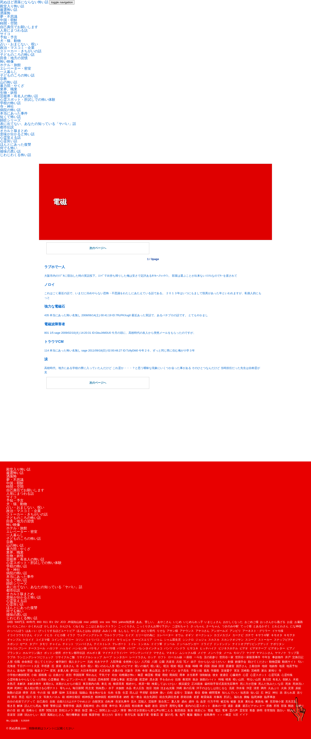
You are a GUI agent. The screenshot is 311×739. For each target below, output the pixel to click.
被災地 (225, 701)
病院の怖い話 (10, 110)
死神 (10, 688)
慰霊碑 (143, 679)
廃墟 (157, 675)
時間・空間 (8, 23)
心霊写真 (274, 675)
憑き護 (153, 679)
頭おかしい (31, 714)
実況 (237, 670)
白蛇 (170, 692)
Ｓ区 (235, 714)
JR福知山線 (74, 622)
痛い (162, 692)
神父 (268, 692)
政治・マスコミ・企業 (17, 47)
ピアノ (291, 648)
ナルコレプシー (17, 648)
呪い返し (156, 666)
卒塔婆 (45, 666)
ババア (131, 648)
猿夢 (54, 692)
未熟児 (11, 683)
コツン (79, 639)
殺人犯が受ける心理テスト (41, 688)
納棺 (126, 697)
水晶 (129, 688)
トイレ (132, 644)
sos (108, 622)
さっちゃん (197, 626)
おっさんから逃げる (272, 622)
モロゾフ (239, 652)
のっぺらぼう (15, 630)
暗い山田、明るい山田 (247, 679)
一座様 (188, 657)
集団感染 (180, 710)
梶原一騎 (144, 683)
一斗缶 (198, 657)
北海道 (11, 666)
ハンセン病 (80, 648)
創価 (230, 661)
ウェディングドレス (89, 635)
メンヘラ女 (215, 652)
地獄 (264, 666)
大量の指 (117, 670)
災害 (291, 688)
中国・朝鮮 (8, 20)
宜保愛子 (226, 670)
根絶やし (131, 683)
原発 (58, 666)
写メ (186, 661)
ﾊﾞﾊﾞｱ (244, 714)
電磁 (210, 710)
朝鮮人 (287, 679)
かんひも (65, 626)
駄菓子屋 (143, 714)
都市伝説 (7, 127)
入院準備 (115, 661)
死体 (288, 683)
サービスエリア (142, 639)
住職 (17, 661)
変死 (53, 670)
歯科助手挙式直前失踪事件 (221, 683)
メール (228, 652)
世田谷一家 (226, 657)
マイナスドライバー (115, 652)
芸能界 (152, 701)
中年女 (266, 657)
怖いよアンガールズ (73, 679)
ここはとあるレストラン (101, 626)
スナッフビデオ (284, 639)
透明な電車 (176, 705)
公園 (162, 661)
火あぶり (273, 688)
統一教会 (136, 697)
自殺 (52, 701)
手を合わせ (167, 679)
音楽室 (11, 714)
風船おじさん (55, 714)
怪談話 (92, 679)
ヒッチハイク (208, 648)
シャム (158, 639)
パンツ (168, 648)
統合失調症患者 (169, 697)
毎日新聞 (78, 688)
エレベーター (165, 635)
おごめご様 (251, 622)
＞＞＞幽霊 (224, 714)
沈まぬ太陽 (167, 688)
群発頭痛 (186, 697)
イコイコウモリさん (19, 635)
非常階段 (269, 710)
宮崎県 (255, 670)
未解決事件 (34, 683)
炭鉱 (298, 688)
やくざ (135, 630)
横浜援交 (184, 683)
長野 (41, 710)
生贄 (118, 692)
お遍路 (298, 622)
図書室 (230, 666)
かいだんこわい (17, 626)
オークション (203, 635)
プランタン (14, 652)
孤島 (206, 670)
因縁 (214, 666)
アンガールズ (219, 630)
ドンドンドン (222, 644)
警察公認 (55, 705)
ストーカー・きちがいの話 (20, 51)
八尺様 (145, 661)
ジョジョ (201, 639)
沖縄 (179, 688)
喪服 (188, 666)
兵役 (179, 661)
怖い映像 (7, 61)
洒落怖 (5, 13)
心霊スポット (258, 675)
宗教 (3, 79)
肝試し (228, 697)
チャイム (55, 644)
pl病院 (94, 622)
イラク (71, 635)
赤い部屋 (101, 705)
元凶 (90, 661)
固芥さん (241, 666)
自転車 (109, 701)
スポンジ (12, 644)
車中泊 (113, 705)
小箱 (34, 675)
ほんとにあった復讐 (15, 144)
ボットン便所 (52, 652)
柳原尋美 (118, 683)
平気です (104, 675)
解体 (20, 705)
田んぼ (134, 692)
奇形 (145, 670)
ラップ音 (293, 652)
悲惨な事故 (118, 679)
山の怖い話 (8, 82)
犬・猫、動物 (10, 41)
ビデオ (244, 648)
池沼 (149, 688)
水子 (111, 688)
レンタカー (121, 657)
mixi (86, 622)
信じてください (44, 661)
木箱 (295, 679)
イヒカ (48, 635)
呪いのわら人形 (105, 666)
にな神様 (295, 626)
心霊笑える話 (10, 137)
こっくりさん (126, 626)
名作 (83, 666)
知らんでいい (230, 692)
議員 (79, 705)
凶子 (193, 661)
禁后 (14, 697)
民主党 (90, 688)
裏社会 (249, 701)
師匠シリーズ (10, 120)
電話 (218, 710)
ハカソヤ (52, 648)
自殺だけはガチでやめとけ (74, 701)
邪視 (276, 705)
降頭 (77, 710)
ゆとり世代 (148, 630)
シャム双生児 (172, 639)
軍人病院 (124, 705)
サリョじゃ (124, 639)
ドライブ (206, 644)
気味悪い (101, 688)
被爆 (233, 701)
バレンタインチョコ (149, 648)
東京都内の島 (91, 683)
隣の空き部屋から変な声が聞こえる (150, 710)
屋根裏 (42, 675)
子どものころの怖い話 (17, 54)
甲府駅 (144, 692)
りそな (161, 630)
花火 (133, 701)
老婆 (196, 697)
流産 (232, 688)
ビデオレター (276, 648)
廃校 (165, 675)
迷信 (155, 705)
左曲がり (58, 675)
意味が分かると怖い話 (17, 134)
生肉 (110, 692)
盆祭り (178, 692)
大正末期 (104, 670)
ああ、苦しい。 (146, 622)
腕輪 (246, 697)
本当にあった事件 (14, 113)
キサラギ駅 (262, 635)
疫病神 (154, 692)
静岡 (259, 710)
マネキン (172, 652)
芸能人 (142, 701)
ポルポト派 (94, 652)
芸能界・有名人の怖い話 (19, 96)
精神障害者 (115, 697)
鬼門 (182, 714)
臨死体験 (256, 697)
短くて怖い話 (10, 117)
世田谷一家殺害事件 (247, 657)
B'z (51, 622)
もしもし (123, 630)
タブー (33, 644)
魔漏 (189, 714)
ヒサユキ (192, 648)
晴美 (228, 679)
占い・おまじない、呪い (19, 44)
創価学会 (240, 661)
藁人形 (175, 701)
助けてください (258, 661)
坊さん (11, 670)
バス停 (121, 648)
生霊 (125, 692)
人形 (10, 661)
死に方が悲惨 (248, 683)
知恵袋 (244, 692)
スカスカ (213, 639)
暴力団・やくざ (12, 86)
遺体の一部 (219, 705)
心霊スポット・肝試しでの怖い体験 (27, 99)
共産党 (170, 661)
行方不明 (213, 701)
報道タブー (42, 670)
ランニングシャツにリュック (35, 657)
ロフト (162, 657)
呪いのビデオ (124, 666)
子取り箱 (196, 670)
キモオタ (276, 635)
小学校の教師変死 (18, 675)
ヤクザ (250, 652)
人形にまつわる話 (14, 30)
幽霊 (140, 675)
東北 (104, 683)
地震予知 (292, 666)
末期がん (48, 683)
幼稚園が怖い (127, 675)
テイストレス (102, 644)
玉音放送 (72, 692)
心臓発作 (235, 675)
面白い (281, 710)
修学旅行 (61, 661)
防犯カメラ (66, 710)
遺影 (230, 705)
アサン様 (172, 630)
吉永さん (68, 666)
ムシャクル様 (187, 652)
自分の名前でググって (21, 701)
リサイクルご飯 (65, 657)
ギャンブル (14, 639)
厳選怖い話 (8, 9)
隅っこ (93, 710)
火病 (284, 688)
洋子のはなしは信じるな (211, 688)
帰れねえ (91, 675)
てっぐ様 (246, 626)
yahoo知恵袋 (127, 622)
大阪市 (129, 670)
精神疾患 (87, 697)
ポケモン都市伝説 (74, 652)
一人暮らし (8, 72)
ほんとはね (84, 630)
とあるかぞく (261, 626)
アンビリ (235, 630)
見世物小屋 (277, 701)
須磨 (20, 714)
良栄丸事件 (122, 701)
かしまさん (51, 626)
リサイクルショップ (89, 657)
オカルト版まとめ (14, 130)
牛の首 (41, 692)
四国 (207, 666)
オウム (179, 635)
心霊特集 (287, 675)
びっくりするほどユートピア (56, 630)
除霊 (85, 710)
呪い (90, 666)
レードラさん (137, 657)
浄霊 (249, 688)
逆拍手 (163, 705)
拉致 (178, 679)
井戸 (288, 657)
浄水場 (240, 688)
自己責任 (42, 701)
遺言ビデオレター (253, 705)
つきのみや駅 (230, 626)
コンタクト (108, 639)
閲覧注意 (51, 710)
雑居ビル (200, 710)
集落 (190, 710)
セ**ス (24, 644)
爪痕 (33, 692)
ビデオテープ (258, 648)
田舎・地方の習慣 (14, 58)
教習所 (186, 679)
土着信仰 (254, 666)
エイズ (129, 635)
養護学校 (94, 714)
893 (39, 622)
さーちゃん (213, 626)
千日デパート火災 (28, 666)
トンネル (143, 644)
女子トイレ (169, 670)
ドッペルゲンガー (188, 644)
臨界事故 (269, 697)
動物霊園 (274, 661)
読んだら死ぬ (32, 705)
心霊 (245, 675)
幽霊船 (149, 675)
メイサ (202, 652)
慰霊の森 (132, 679)
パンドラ (179, 648)
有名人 (277, 679)
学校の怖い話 (10, 103)
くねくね (78, 626)
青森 (252, 710)
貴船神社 (88, 705)
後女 (215, 675)
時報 (221, 679)
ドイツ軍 (156, 644)
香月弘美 (130, 714)
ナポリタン (277, 644)
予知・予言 (8, 37)
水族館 (120, 688)
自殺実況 (97, 701)
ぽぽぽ (96, 630)
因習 (221, 666)
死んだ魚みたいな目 (271, 683)
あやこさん (164, 622)
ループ (107, 657)
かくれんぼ (35, 626)
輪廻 (148, 705)
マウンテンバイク (140, 652)
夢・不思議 (8, 16)
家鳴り (272, 670)
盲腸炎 (188, 692)
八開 (154, 661)
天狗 (137, 670)
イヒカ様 (59, 635)
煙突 (25, 692)
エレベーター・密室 (15, 68)
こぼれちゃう (180, 626)
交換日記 (297, 657)
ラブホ (11, 657)
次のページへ (97, 248)
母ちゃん (65, 688)
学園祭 (215, 670)
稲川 (29, 697)
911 (45, 622)
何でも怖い (8, 148)
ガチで (249, 635)
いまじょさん (213, 622)
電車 (225, 710)
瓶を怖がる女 (97, 692)
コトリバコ (93, 639)
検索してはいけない (164, 683)
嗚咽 (195, 666)
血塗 (203, 701)
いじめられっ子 (193, 622)
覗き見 (11, 705)
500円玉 (20, 622)
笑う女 (37, 697)
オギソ (189, 635)
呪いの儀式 (142, 666)
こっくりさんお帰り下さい (153, 626)
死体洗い (298, 683)
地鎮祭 (273, 666)
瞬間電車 (214, 692)
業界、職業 (8, 89)
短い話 (255, 692)
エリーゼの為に (145, 635)
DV (57, 622)
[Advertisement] (153, 424)
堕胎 (30, 670)
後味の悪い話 (10, 151)
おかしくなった (233, 622)
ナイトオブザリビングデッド (250, 644)
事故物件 (277, 657)
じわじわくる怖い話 (15, 155)
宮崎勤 (245, 670)
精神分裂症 (73, 697)
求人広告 (138, 688)
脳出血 (238, 697)
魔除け (198, 714)
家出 (264, 670)
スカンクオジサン (232, 639)
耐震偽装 (206, 697)
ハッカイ (65, 648)
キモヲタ (289, 635)
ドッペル (169, 644)
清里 (256, 688)
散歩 (195, 679)
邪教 (269, 705)
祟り (300, 692)
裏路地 (259, 701)
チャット (68, 644)
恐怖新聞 (103, 679)
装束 (240, 701)
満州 (263, 688)
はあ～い (31, 630)
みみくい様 (109, 630)
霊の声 (233, 710)
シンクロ (188, 639)
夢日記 (74, 670)
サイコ (5, 34)
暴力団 (267, 679)
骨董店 (155, 714)
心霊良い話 (8, 141)
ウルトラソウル (114, 635)
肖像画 (218, 697)
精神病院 (100, 697)
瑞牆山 (83, 692)
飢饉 (84, 714)
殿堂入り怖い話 (12, 6)
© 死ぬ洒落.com (16, 728)
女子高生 (183, 670)
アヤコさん (202, 630)
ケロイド (28, 639)
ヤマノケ (280, 652)
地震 (282, 666)
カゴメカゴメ (222, 635)
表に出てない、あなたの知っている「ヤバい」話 (38, 124)
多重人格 (63, 670)
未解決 (21, 683)
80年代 (31, 622)
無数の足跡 (14, 692)
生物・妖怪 (8, 92)
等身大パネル (51, 697)
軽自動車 (137, 705)
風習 (43, 714)
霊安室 (244, 710)
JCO (63, 622)
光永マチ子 (101, 661)
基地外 (21, 670)
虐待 (191, 701)
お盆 (290, 622)
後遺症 (224, 675)
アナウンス (187, 630)
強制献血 (205, 675)
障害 (123, 710)
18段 (10, 622)
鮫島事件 (209, 714)
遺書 (238, 705)
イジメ (38, 635)
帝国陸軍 (78, 675)
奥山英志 (154, 670)
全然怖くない (131, 661)
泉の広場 (189, 688)
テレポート (119, 644)
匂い (300, 661)
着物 (204, 692)
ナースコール (36, 648)
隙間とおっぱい (109, 710)
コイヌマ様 (43, 639)
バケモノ (94, 648)
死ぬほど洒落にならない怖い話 (24, 2)
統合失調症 (151, 697)
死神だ (18, 688)
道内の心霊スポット (197, 705)
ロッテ (152, 657)
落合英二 (164, 701)
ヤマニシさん (264, 652)
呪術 (173, 666)
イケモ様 (277, 630)
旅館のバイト (208, 679)
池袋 (156, 688)
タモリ (44, 644)
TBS (114, 622)
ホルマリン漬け (32, 652)
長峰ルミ (31, 710)
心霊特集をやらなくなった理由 (26, 679)
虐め (184, 701)
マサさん (159, 652)
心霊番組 (53, 679)
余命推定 (27, 661)
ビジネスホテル (228, 648)
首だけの (107, 714)
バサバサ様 (108, 648)
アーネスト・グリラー (256, 630)
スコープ (250, 639)
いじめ (177, 622)
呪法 (166, 666)
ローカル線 (175, 657)
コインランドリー (62, 639)
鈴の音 (11, 710)
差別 (68, 675)
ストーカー (265, 639)
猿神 (62, 692)
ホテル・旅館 (10, 65)
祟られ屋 (289, 692)
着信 (197, 692)
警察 (46, 705)
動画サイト (289, 661)
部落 (284, 705)
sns (102, 622)
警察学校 (68, 705)
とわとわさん (280, 626)
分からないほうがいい (212, 661)
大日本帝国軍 (88, 670)
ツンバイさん (83, 644)
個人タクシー (77, 661)
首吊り (119, 714)
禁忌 (21, 697)
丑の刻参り (211, 657)
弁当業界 (192, 675)
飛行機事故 (73, 714)
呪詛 (180, 666)
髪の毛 (169, 714)
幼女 (114, 675)
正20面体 (197, 683)
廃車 (182, 675)
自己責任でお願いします (19, 27)
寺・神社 (7, 106)
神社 (275, 692)
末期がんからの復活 (68, 683)
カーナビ (238, 635)
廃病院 (173, 675)
